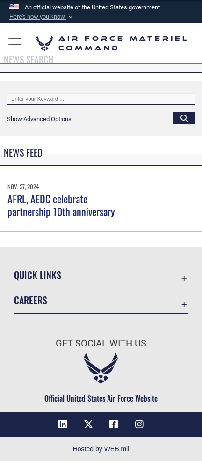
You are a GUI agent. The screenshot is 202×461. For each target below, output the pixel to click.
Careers (30, 300)
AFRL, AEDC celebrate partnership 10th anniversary (61, 204)
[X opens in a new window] (88, 425)
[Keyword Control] (101, 99)
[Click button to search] (184, 118)
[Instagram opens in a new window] (139, 425)
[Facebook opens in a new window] (114, 425)
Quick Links (37, 275)
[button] (42, 17)
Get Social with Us (101, 343)
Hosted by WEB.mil (101, 449)
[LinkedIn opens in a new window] (63, 425)
